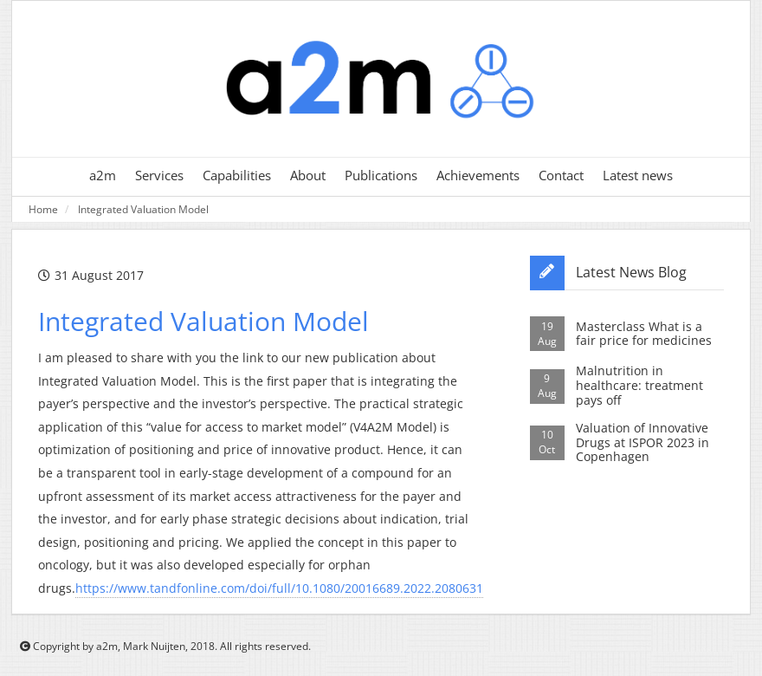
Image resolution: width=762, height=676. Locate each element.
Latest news (638, 175)
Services (159, 175)
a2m (102, 175)
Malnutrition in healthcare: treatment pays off (639, 385)
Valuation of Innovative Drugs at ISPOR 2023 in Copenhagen (642, 442)
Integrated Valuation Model (143, 209)
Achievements (478, 175)
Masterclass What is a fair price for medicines (644, 333)
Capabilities (237, 175)
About (308, 175)
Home (43, 209)
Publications (381, 175)
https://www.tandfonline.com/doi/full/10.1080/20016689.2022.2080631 (279, 588)
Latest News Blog (631, 272)
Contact (561, 175)
